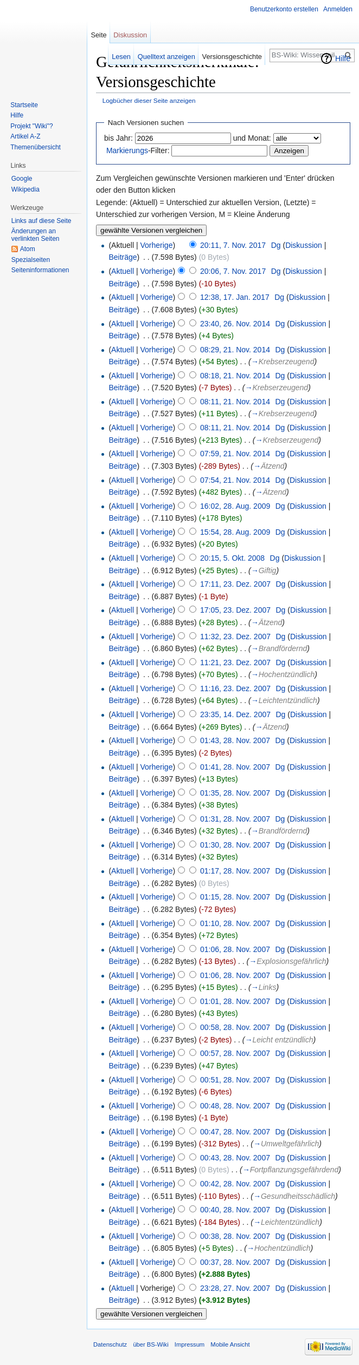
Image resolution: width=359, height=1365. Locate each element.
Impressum (189, 1344)
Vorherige (156, 245)
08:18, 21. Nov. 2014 (235, 375)
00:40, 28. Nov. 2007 (235, 1209)
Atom (27, 249)
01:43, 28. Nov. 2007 (235, 740)
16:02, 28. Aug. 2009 (235, 506)
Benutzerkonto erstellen (284, 9)
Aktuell (122, 271)
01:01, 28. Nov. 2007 (235, 1001)
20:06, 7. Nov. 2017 (233, 271)
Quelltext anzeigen (166, 56)
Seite (98, 35)
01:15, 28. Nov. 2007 (235, 896)
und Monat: (252, 138)
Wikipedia (25, 189)
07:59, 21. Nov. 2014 (235, 453)
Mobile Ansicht (229, 1344)
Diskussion (303, 245)
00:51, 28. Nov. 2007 (235, 1079)
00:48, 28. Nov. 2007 (235, 1105)
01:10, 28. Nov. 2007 (235, 923)
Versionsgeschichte (232, 56)
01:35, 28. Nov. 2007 (235, 793)
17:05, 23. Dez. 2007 (235, 610)
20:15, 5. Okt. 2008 (232, 558)
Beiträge (122, 257)
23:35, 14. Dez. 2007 (235, 714)
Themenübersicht (35, 147)
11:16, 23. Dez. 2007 (235, 688)
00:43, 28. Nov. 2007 (235, 1157)
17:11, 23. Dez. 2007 (235, 584)
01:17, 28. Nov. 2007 (235, 871)
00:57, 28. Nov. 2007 (235, 1053)
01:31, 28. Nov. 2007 (235, 819)
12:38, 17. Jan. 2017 (235, 297)
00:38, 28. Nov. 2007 (235, 1236)
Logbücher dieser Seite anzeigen (149, 100)
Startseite (24, 105)
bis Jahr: (118, 138)
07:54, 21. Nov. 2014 (235, 480)
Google (22, 178)
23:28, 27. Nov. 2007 (235, 1288)
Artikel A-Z (25, 136)
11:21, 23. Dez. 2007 (235, 662)
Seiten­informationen (40, 270)
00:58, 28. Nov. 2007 (235, 1027)
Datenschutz (110, 1344)
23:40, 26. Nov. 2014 (235, 323)
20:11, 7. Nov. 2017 (233, 245)
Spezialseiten (30, 260)
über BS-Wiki (150, 1344)
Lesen (121, 56)
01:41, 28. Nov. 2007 (235, 767)
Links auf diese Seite (41, 221)
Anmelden (337, 9)
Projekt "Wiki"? (31, 126)
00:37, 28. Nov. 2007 (235, 1262)
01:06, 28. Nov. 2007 (235, 949)
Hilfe (342, 58)
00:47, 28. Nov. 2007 (235, 1131)
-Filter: (138, 150)
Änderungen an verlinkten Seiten (35, 234)
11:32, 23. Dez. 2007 (235, 636)
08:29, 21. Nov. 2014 (235, 349)
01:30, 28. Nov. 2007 (235, 845)
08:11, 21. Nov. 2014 (235, 401)
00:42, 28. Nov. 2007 (235, 1183)
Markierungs (127, 150)
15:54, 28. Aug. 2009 (235, 532)
